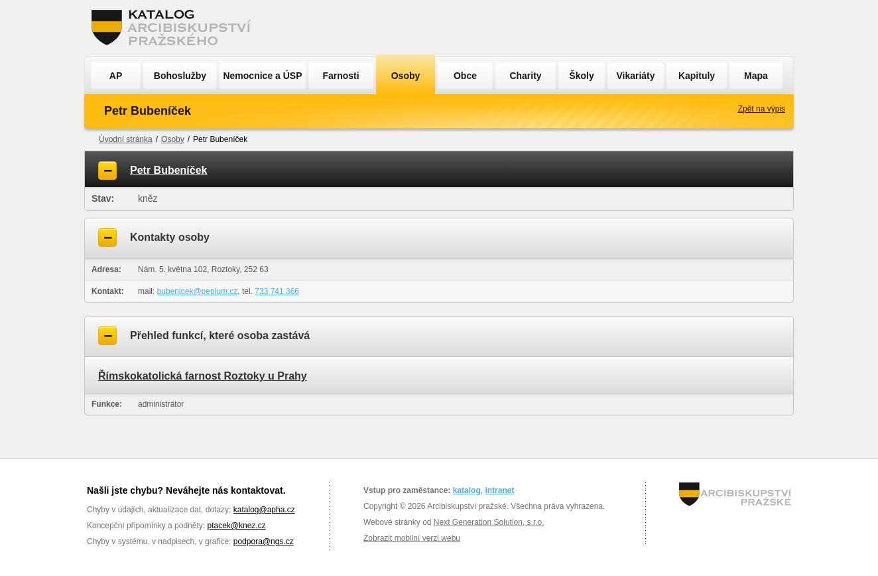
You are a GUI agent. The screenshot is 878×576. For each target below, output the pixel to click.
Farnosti (340, 75)
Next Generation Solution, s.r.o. (489, 522)
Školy (581, 75)
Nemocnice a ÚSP (262, 75)
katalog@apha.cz (264, 509)
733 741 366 (277, 291)
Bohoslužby (180, 75)
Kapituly (696, 75)
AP (115, 75)
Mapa (756, 75)
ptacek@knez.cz (236, 525)
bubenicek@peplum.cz (197, 291)
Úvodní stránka (126, 139)
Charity (525, 75)
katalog (467, 490)
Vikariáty (635, 75)
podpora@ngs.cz (263, 541)
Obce (465, 75)
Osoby (405, 75)
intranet (499, 490)
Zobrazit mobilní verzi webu (411, 538)
